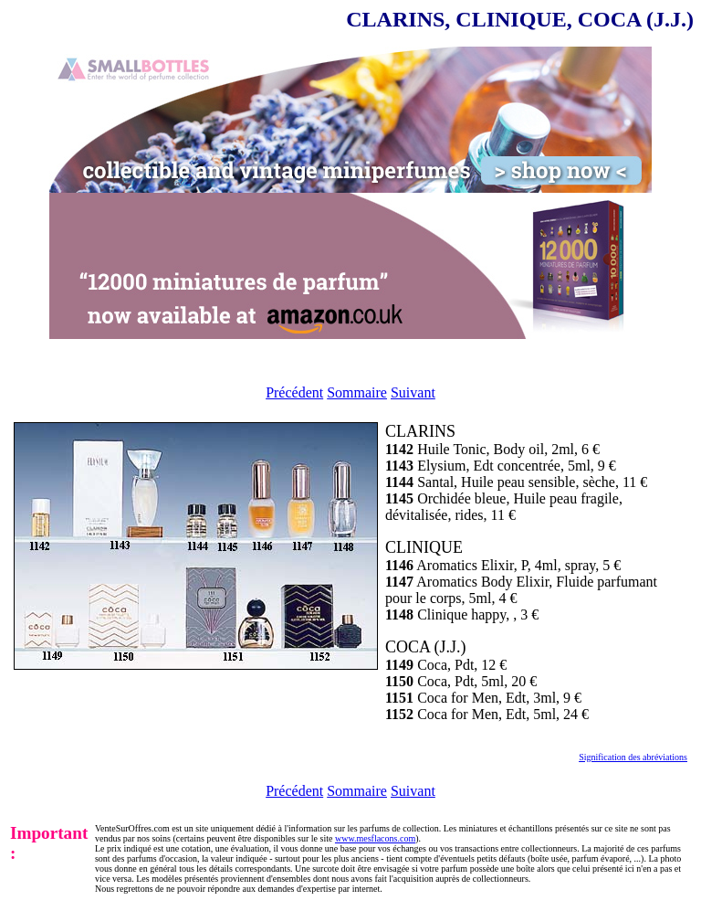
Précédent (294, 392)
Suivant (413, 392)
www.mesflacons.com (375, 838)
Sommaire (357, 392)
